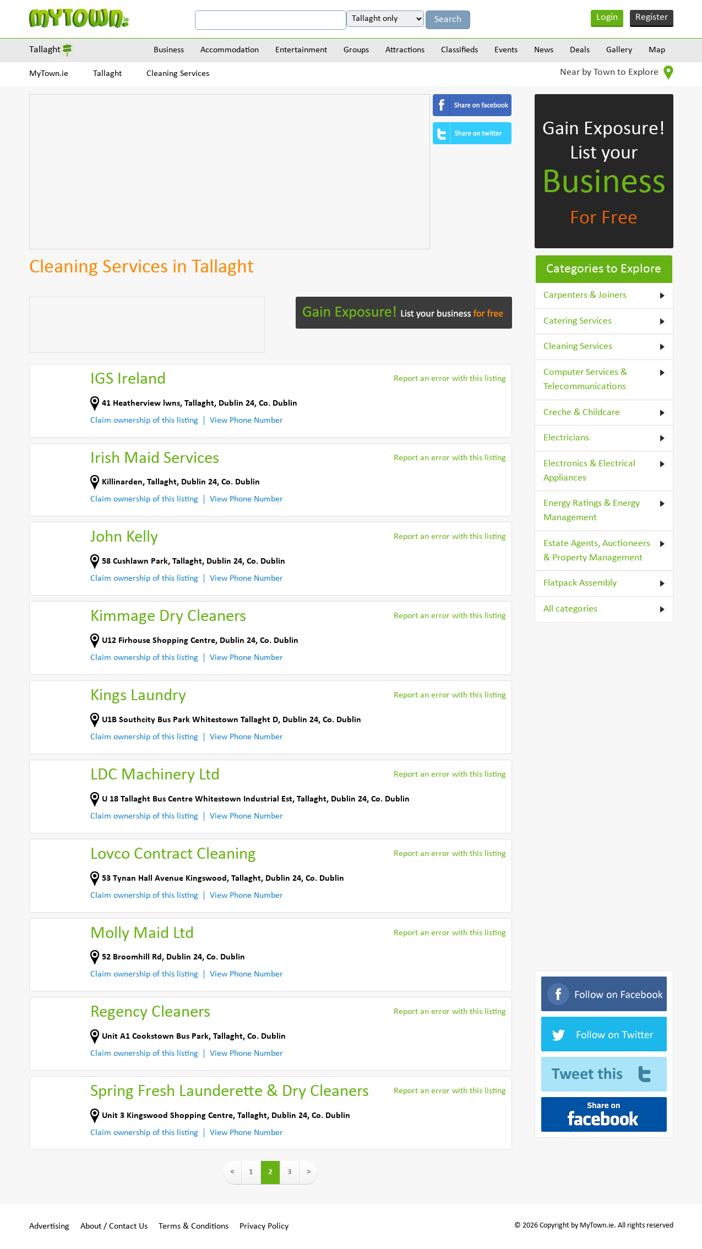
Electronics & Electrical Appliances (589, 471)
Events (506, 50)
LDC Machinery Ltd (155, 775)
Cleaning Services (177, 73)
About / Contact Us (114, 1226)
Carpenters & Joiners (585, 295)
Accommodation (229, 50)
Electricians (566, 438)
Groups (356, 50)
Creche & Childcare (581, 412)
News (543, 50)
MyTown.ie (48, 73)
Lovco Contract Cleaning (173, 854)
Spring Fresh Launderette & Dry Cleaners (229, 1091)
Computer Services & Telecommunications (585, 379)
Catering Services (577, 321)
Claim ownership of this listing (144, 420)
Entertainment (301, 50)
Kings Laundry (138, 696)
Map (657, 50)
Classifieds (459, 50)
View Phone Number (246, 420)
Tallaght (45, 50)
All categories (570, 609)
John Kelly (124, 537)
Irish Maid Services (154, 458)
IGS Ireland (128, 379)
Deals (580, 50)
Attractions (405, 50)
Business (169, 50)
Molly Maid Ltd (142, 933)
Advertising (49, 1226)
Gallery (619, 50)
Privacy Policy (264, 1226)
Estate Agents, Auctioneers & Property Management (596, 550)
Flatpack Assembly (580, 583)
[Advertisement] (229, 172)
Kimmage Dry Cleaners (168, 616)
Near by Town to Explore (616, 73)
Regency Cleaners (150, 1012)
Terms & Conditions (193, 1226)
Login (607, 17)
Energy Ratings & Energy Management (591, 510)
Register (651, 17)
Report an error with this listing (450, 378)
